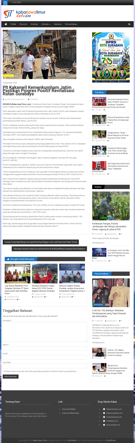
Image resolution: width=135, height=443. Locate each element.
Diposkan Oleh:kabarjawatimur (14, 99)
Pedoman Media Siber (70, 413)
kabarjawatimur (11, 299)
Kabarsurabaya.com (114, 413)
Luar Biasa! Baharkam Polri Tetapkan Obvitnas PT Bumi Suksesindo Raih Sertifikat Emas (16, 290)
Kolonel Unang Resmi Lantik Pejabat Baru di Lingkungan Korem (118, 120)
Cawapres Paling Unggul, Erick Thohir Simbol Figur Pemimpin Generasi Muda (118, 150)
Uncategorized (8, 75)
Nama (6, 345)
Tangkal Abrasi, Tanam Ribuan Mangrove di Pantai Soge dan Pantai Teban (118, 135)
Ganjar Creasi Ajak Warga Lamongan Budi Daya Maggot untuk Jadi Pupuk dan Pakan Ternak (41, 242)
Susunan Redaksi (69, 409)
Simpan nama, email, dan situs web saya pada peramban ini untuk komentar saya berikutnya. (41, 371)
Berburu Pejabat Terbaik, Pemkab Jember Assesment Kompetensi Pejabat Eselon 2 (72, 288)
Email (5, 354)
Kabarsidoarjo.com (114, 409)
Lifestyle (45, 24)
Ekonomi (23, 24)
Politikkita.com (112, 421)
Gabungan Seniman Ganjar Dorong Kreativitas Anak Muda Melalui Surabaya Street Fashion (49, 249)
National (57, 24)
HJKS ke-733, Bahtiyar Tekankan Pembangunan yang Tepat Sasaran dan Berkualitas (109, 313)
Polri (111, 218)
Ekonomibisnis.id (113, 425)
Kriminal (34, 24)
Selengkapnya (98, 243)
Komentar (7, 321)
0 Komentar (33, 99)
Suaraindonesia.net (114, 417)
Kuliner (96, 218)
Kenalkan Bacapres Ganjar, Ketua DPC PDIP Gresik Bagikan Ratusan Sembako (43, 288)
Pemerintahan (71, 24)
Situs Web (6, 362)
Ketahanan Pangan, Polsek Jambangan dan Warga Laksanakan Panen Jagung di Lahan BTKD (109, 226)
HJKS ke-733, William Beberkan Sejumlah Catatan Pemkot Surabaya (119, 352)
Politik (13, 24)
